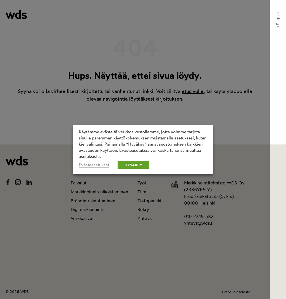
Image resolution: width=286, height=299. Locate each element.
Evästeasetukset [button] (94, 164)
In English (278, 20)
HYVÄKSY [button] (133, 165)
